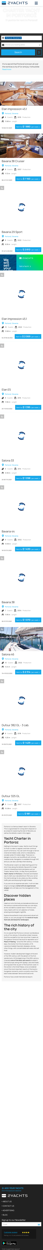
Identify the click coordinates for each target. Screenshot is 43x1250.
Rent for (28, 126)
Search (18, 52)
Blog (5, 1215)
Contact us (8, 1206)
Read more (6, 69)
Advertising (8, 1210)
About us (7, 1201)
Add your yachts (12, 1188)
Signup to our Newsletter (14, 1220)
